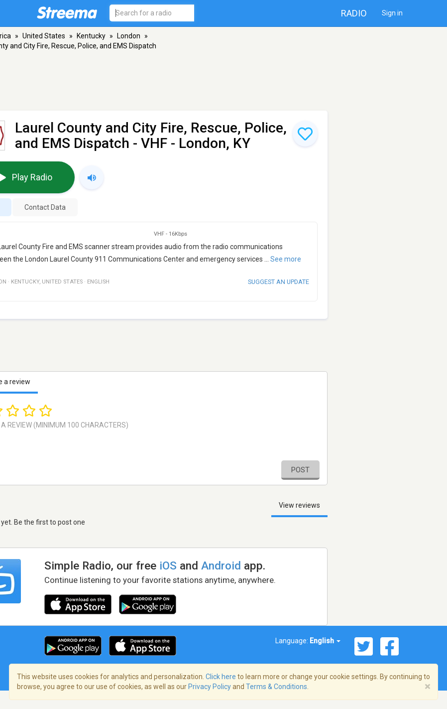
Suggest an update (278, 281)
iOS (168, 565)
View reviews (299, 505)
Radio (354, 13)
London (128, 36)
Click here (221, 677)
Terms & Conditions (276, 687)
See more (285, 259)
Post (300, 469)
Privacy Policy (209, 687)
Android (221, 565)
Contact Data (45, 207)
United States (43, 36)
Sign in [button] (392, 13)
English (325, 641)
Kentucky (91, 36)
